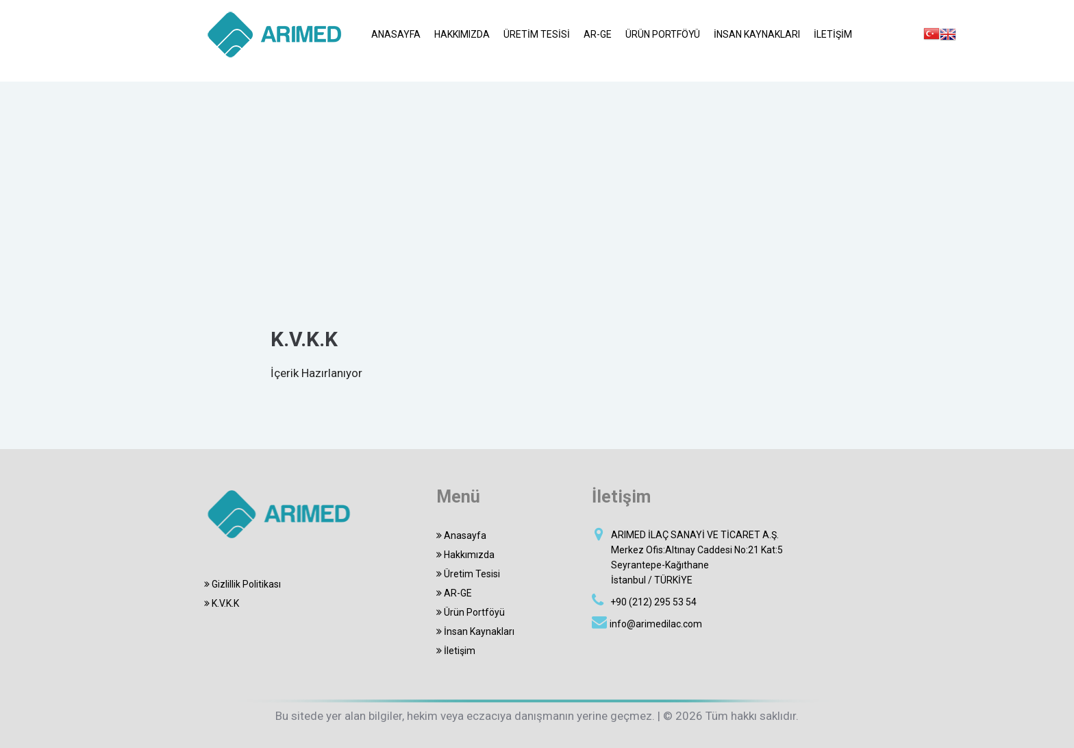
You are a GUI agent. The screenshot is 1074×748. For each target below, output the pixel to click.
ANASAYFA (396, 34)
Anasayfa (461, 535)
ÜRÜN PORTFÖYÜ (662, 34)
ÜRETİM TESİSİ (536, 34)
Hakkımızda (465, 554)
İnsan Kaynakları (475, 631)
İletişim (455, 650)
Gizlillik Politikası (240, 584)
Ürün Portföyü (470, 612)
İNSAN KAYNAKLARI (757, 34)
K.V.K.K (219, 603)
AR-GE (598, 34)
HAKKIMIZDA (462, 34)
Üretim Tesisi (468, 573)
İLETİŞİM (833, 34)
